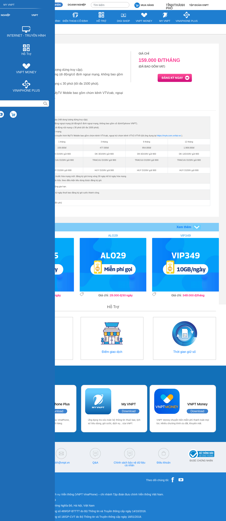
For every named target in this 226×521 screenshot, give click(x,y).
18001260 (27, 465)
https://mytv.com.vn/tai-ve (169, 135)
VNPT (14, 29)
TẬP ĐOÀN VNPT (199, 5)
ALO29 (113, 235)
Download (56, 411)
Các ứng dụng (26, 374)
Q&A (95, 462)
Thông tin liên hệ (41, 351)
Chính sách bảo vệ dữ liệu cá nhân (129, 464)
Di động (27, 29)
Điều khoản (163, 462)
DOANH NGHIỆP (77, 4)
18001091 (19, 462)
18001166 (33, 462)
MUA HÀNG (144, 5)
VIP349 (185, 235)
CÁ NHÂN (55, 4)
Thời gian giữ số (184, 351)
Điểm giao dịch (112, 351)
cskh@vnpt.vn (61, 462)
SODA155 (40, 235)
